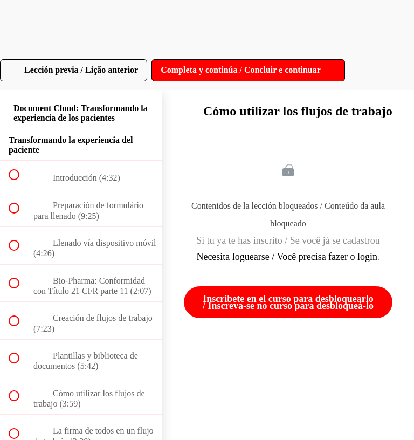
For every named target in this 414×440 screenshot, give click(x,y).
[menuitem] (81, 25)
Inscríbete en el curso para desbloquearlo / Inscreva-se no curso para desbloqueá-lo (288, 302)
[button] (20, 25)
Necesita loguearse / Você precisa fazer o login (286, 256)
